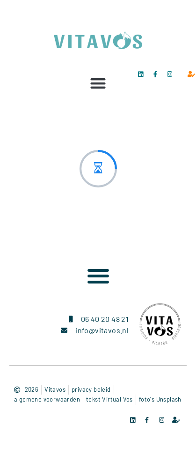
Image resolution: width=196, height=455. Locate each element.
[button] (98, 83)
